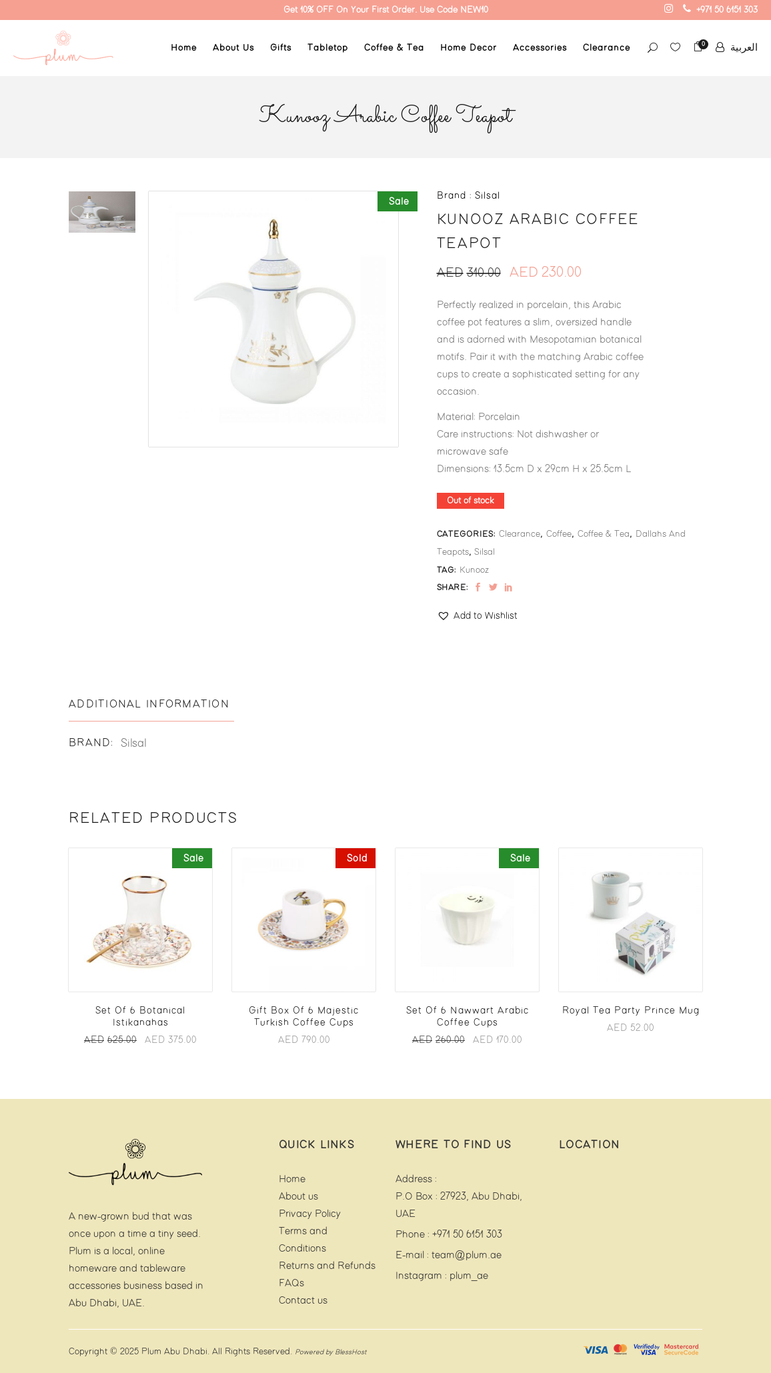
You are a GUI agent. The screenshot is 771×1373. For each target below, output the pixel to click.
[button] (477, 616)
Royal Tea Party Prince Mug (631, 1011)
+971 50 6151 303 (467, 1235)
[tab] (151, 705)
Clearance (519, 534)
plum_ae (469, 1276)
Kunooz (474, 570)
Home (292, 1179)
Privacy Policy (310, 1214)
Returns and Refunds (327, 1266)
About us (298, 1197)
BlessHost (350, 1352)
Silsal (484, 552)
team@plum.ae (467, 1255)
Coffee (559, 534)
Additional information (149, 704)
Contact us (303, 1301)
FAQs (291, 1283)
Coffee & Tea (604, 534)
